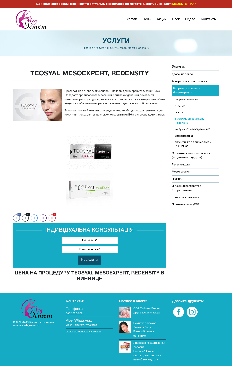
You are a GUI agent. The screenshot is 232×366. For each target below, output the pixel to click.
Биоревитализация (186, 99)
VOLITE (179, 112)
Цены (147, 19)
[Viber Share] (43, 218)
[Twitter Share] (25, 218)
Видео (190, 19)
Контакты (209, 19)
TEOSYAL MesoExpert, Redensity (189, 121)
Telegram (78, 325)
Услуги (132, 19)
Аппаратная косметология (189, 81)
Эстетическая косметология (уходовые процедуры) (191, 155)
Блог (176, 19)
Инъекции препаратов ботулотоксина (186, 188)
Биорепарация (184, 136)
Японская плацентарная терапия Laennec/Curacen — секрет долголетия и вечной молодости (149, 351)
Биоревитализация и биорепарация (186, 90)
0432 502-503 (74, 313)
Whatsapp (91, 325)
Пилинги (177, 179)
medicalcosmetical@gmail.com (83, 332)
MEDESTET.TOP (184, 4)
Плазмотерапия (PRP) (186, 204)
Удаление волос (182, 74)
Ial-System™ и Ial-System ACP (192, 129)
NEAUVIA (180, 106)
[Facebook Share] (16, 218)
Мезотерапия (181, 171)
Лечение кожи (181, 164)
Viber (69, 325)
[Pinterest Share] (52, 218)
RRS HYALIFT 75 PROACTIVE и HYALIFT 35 (193, 144)
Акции (162, 19)
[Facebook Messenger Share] (34, 218)
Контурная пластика (185, 197)
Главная (88, 48)
